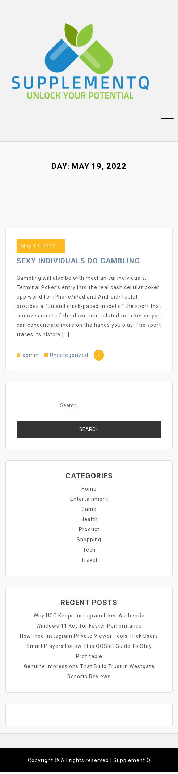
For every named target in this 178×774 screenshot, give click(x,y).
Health (89, 519)
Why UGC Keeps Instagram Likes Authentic (89, 616)
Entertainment (89, 499)
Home (89, 489)
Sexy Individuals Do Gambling (78, 261)
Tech (89, 550)
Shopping (89, 539)
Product (89, 529)
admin (30, 355)
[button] (167, 117)
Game (89, 509)
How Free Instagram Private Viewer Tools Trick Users (89, 636)
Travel (89, 560)
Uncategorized (69, 355)
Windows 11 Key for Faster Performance (89, 626)
